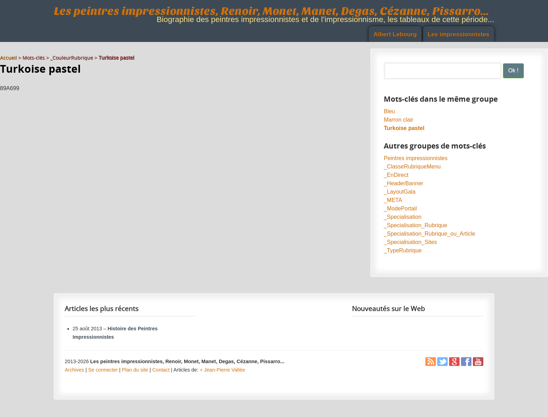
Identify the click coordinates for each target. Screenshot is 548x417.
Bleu (389, 111)
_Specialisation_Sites (410, 242)
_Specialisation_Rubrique (415, 225)
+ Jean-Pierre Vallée (222, 370)
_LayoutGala (400, 192)
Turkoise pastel (404, 128)
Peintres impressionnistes (415, 158)
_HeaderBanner (403, 183)
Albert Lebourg (395, 34)
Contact (161, 370)
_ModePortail (400, 208)
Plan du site (135, 370)
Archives (74, 370)
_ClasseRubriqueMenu (412, 167)
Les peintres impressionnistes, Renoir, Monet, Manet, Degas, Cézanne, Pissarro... (271, 11)
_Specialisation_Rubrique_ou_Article (429, 234)
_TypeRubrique (403, 250)
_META (393, 200)
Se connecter (103, 370)
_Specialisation (402, 217)
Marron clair (398, 120)
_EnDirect (396, 175)
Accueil (8, 57)
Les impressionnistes (459, 34)
